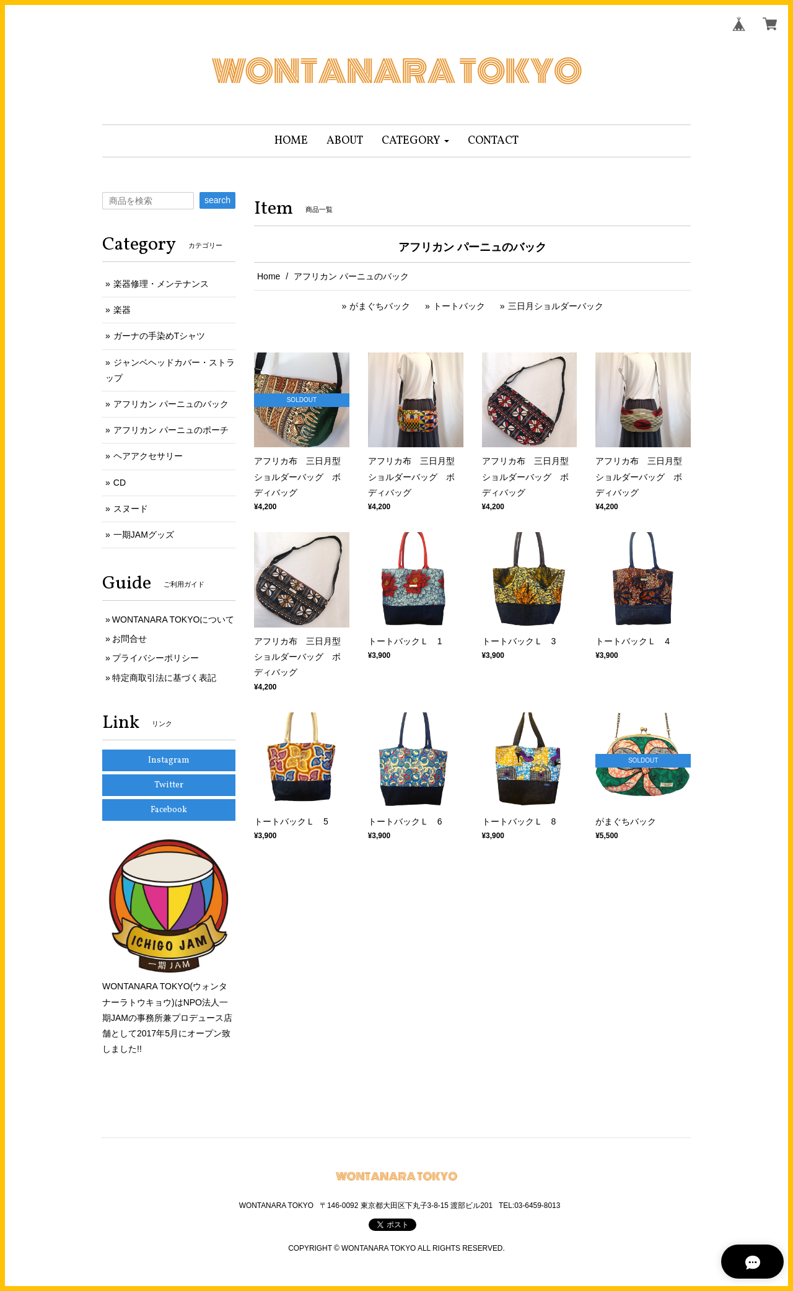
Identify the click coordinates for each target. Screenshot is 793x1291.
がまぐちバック (379, 306)
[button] (415, 141)
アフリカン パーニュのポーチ (171, 430)
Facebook (169, 810)
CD (119, 483)
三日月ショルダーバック (555, 306)
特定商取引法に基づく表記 (164, 678)
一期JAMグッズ (143, 535)
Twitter (168, 785)
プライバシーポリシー (155, 658)
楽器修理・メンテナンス (161, 284)
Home (268, 276)
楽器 (122, 310)
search (217, 200)
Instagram (169, 760)
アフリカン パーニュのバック (171, 404)
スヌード (130, 509)
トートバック (459, 306)
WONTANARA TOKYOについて (173, 619)
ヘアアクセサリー (148, 456)
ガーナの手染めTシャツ (159, 336)
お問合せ (129, 639)
